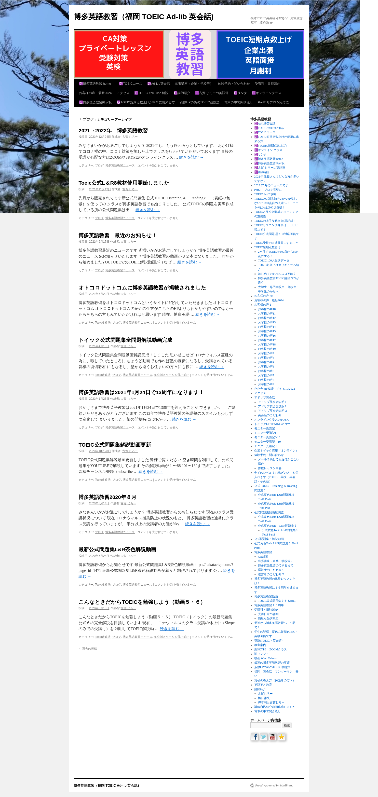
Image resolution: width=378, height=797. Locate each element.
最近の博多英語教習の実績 (272, 662)
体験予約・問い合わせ (234, 83)
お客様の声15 (267, 331)
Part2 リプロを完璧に (273, 102)
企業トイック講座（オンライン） (276, 450)
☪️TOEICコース (130, 83)
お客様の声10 (267, 309)
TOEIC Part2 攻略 (265, 194)
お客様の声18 (267, 344)
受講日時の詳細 (268, 614)
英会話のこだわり (270, 415)
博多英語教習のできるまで (275, 565)
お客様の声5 (266, 366)
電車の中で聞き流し (238, 102)
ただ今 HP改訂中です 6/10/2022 (274, 388)
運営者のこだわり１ (271, 570)
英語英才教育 (263, 685)
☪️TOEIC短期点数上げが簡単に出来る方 (146, 102)
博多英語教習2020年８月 (107, 497)
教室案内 (260, 645)
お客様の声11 (267, 313)
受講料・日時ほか (267, 83)
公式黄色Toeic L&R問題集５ (280, 525)
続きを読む (191, 157)
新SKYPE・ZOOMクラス (270, 649)
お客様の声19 (267, 349)
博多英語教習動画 (266, 596)
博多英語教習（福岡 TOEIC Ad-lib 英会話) (144, 17)
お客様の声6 (266, 371)
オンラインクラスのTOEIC (271, 419)
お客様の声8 (266, 380)
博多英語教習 (263, 552)
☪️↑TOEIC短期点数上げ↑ (270, 145)
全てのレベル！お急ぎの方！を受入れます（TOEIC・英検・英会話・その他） (276, 477)
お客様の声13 (267, 322)
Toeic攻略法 (103, 322)
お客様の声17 (267, 340)
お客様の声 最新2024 (95, 93)
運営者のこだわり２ (271, 574)
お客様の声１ (263, 304)
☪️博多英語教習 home (96, 83)
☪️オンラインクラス (266, 93)
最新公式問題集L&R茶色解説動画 (117, 549)
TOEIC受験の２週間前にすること (276, 243)
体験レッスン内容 (270, 468)
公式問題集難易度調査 (269, 512)
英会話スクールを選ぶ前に (171, 375)
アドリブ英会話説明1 (272, 402)
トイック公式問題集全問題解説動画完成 (125, 340)
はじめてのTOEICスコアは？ (277, 273)
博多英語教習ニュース (120, 165)
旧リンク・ (261, 654)
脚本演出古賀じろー (271, 702)
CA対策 (263, 556)
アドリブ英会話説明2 (272, 406)
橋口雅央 (264, 698)
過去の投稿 (88, 648)
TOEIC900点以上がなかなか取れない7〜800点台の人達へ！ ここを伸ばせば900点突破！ (276, 203)
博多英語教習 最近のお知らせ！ (118, 235)
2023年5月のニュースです (271, 185)
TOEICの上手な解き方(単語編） (275, 220)
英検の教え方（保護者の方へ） (275, 680)
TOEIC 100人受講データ (273, 260)
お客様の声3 (266, 357)
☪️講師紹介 (182, 93)
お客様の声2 (266, 353)
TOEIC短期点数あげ (267, 247)
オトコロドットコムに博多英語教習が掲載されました (142, 287)
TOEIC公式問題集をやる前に (278, 601)
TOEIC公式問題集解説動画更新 (115, 445)
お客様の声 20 (263, 296)
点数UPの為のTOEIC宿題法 (200, 102)
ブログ (99, 165)
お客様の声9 (266, 384)
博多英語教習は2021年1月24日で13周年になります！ (141, 392)
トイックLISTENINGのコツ (272, 424)
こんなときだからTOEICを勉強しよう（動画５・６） (142, 602)
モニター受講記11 (266, 433)
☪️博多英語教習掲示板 (95, 102)
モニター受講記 (264, 428)
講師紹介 (260, 689)
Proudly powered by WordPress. (274, 785)
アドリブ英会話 (264, 397)
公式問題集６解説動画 (269, 539)
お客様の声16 (267, 335)
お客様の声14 (267, 327)
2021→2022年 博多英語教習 (113, 130)
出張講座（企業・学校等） (194, 83)
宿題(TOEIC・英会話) (268, 640)
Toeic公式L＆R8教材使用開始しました (124, 183)
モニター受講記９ (266, 446)
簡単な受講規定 (268, 618)
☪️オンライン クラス (268, 150)
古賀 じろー (130, 136)
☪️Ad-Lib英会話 (158, 83)
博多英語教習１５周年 (269, 605)
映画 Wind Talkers (265, 658)
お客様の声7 (266, 375)
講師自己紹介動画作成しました (275, 707)
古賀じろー (265, 693)
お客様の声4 (266, 362)
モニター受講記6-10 (267, 437)
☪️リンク (240, 93)
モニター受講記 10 (267, 441)
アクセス (123, 93)
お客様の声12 (267, 318)
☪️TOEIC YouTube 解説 (151, 93)
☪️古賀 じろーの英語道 (212, 93)
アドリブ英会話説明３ (272, 410)
